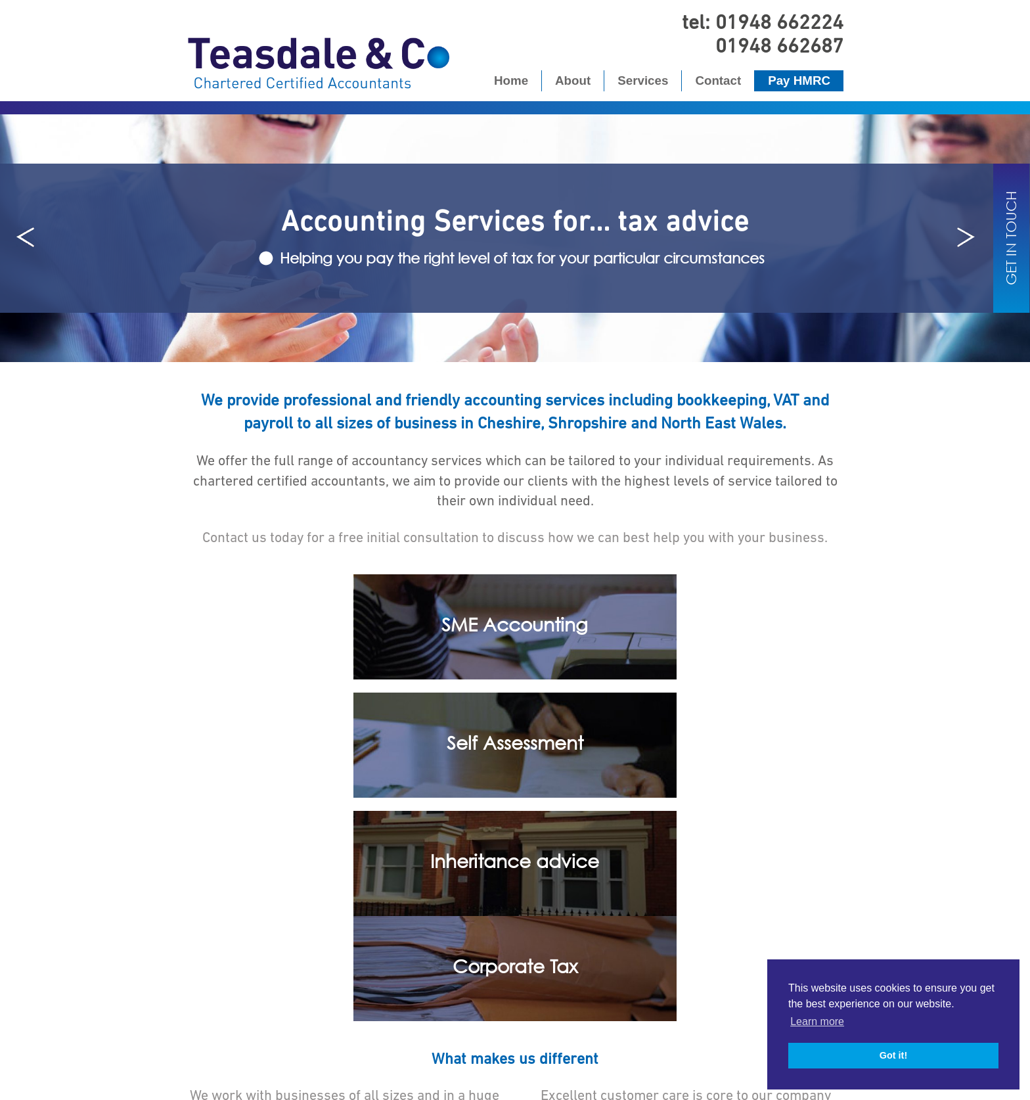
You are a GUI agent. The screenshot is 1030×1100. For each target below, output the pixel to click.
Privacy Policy (477, 1076)
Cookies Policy (553, 1076)
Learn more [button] (817, 1021)
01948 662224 (779, 22)
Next (964, 238)
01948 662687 (779, 45)
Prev (26, 238)
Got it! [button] (893, 1055)
